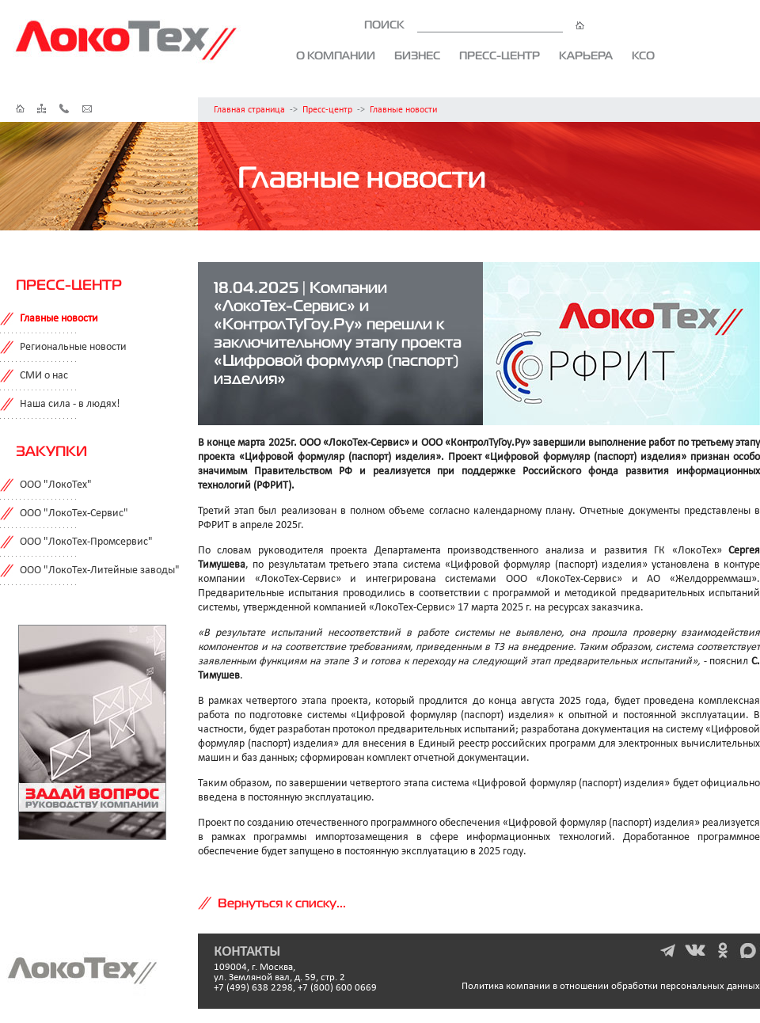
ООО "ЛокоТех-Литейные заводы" (100, 570)
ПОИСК (474, 24)
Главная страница (249, 110)
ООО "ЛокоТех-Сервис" (74, 513)
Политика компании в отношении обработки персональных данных (611, 986)
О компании (335, 55)
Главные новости (403, 110)
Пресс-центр (499, 55)
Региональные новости (73, 347)
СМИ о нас (44, 376)
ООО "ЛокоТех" (56, 485)
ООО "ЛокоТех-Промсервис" (86, 542)
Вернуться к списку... (282, 903)
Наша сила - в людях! (70, 404)
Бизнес (417, 55)
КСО (643, 55)
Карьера (586, 55)
